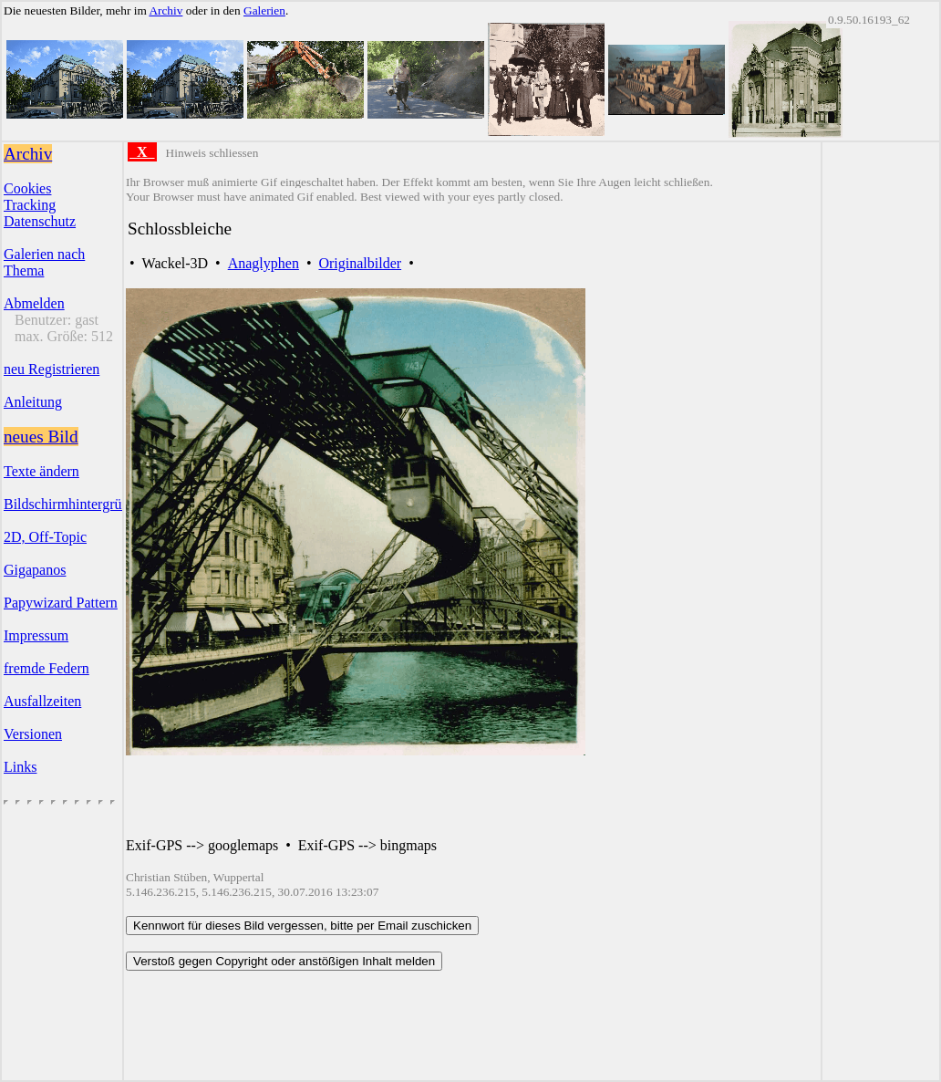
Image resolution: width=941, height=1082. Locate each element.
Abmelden (34, 303)
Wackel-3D (175, 263)
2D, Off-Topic (45, 537)
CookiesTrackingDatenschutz (40, 205)
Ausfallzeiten (42, 701)
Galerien (264, 10)
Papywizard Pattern (61, 602)
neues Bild (41, 436)
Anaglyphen (263, 263)
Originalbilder (359, 263)
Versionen (33, 734)
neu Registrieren (51, 369)
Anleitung (33, 402)
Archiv (165, 10)
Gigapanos (35, 569)
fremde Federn (46, 668)
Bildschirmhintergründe (73, 504)
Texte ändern (41, 471)
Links (20, 767)
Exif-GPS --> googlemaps (202, 845)
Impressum (36, 635)
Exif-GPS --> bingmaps (367, 845)
